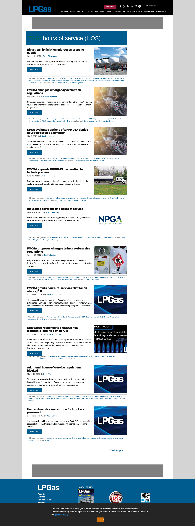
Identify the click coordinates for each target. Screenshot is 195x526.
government (117, 396)
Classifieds (117, 11)
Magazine (64, 11)
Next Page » (116, 450)
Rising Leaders (162, 11)
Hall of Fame (149, 11)
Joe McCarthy (50, 255)
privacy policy (61, 514)
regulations (102, 81)
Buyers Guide (105, 11)
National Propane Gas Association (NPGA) (71, 81)
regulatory (73, 279)
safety (61, 121)
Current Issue (63, 83)
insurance (67, 238)
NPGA (66, 279)
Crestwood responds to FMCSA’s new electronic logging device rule (52, 329)
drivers (70, 78)
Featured (90, 279)
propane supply (92, 81)
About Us (41, 494)
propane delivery (53, 121)
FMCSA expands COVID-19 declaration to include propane (55, 171)
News (72, 11)
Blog (78, 11)
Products (85, 11)
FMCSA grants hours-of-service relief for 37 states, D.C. (57, 290)
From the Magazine (76, 83)
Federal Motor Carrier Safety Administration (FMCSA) (93, 78)
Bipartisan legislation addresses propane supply (55, 51)
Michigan (45, 81)
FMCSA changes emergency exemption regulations (54, 91)
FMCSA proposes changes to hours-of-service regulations (58, 250)
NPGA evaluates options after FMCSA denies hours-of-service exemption (57, 131)
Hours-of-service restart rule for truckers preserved (55, 411)
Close (101, 520)
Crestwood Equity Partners (56, 357)
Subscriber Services (44, 499)
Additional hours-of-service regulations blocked (54, 369)
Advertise (41, 502)
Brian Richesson (50, 56)
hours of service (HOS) (104, 119)
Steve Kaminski (49, 161)
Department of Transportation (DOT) (60, 277)
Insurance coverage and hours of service (55, 209)
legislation (37, 81)
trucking (31, 440)
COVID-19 (50, 198)
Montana (52, 81)
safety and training (110, 398)
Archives (94, 11)
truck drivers (69, 121)
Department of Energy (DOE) (57, 78)
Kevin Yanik (48, 374)
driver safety (51, 119)
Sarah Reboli (107, 238)
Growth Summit (132, 11)
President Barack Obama (109, 438)
